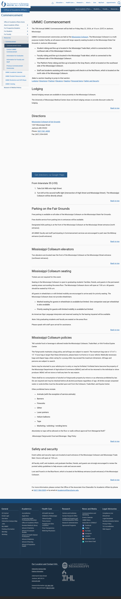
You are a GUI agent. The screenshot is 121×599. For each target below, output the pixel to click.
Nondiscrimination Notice (111, 524)
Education (59, 3)
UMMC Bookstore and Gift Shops (15, 83)
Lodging (35, 84)
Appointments (111, 3)
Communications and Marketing (89, 516)
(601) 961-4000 (43, 134)
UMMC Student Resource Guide (15, 79)
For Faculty (7, 37)
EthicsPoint (106, 518)
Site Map (4, 534)
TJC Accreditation (108, 529)
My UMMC (5, 529)
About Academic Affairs (82, 9)
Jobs (3, 526)
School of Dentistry (28, 531)
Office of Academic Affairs (15, 9)
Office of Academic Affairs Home (14, 25)
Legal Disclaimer (108, 521)
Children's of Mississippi (49, 518)
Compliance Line (108, 516)
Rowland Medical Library (30, 528)
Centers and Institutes (69, 516)
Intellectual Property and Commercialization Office (70, 522)
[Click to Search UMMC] (119, 3)
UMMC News (86, 523)
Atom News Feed (89, 544)
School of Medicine (28, 542)
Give (94, 3)
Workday (4, 537)
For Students (8, 34)
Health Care (69, 3)
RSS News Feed (88, 541)
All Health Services (48, 516)
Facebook (86, 528)
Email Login (5, 518)
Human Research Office (69, 518)
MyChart (101, 3)
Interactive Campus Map (9, 524)
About (88, 3)
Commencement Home (14, 48)
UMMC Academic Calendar (13, 75)
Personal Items (77, 84)
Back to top (114, 111)
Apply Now (25, 518)
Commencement (115, 13)
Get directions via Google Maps (49, 177)
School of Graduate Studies (28, 534)
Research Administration (70, 525)
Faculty (105, 9)
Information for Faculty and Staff (15, 63)
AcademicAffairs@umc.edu (68, 493)
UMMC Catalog (10, 87)
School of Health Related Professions (29, 538)
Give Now (5, 521)
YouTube (86, 533)
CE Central (5, 516)
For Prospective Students (12, 31)
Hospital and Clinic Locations (48, 527)
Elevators (59, 84)
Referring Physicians (48, 533)
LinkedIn (86, 539)
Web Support (107, 532)
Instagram (87, 536)
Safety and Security (91, 84)
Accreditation (26, 516)
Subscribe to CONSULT (89, 525)
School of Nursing (27, 544)
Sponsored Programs (69, 528)
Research (80, 3)
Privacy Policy (107, 526)
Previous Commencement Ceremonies (15, 70)
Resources (114, 9)
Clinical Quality (46, 521)
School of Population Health (28, 548)
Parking (51, 84)
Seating (67, 84)
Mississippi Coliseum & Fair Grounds (46, 124)
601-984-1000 (49, 588)
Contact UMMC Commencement (12, 53)
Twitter (85, 531)
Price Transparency (48, 531)
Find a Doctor (46, 524)
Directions (43, 84)
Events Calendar (87, 520)
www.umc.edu (36, 583)
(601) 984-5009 (40, 493)
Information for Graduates (15, 58)
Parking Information (8, 532)
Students (96, 9)
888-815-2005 (50, 590)
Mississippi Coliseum (80, 39)
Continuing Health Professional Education (29, 522)
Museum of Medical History (12, 90)
